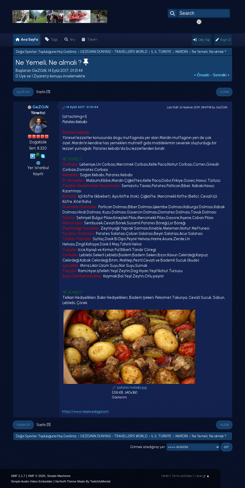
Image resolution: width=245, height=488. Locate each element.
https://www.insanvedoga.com (85, 411)
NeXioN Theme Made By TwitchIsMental (82, 481)
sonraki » (221, 75)
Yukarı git (23, 425)
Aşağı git (23, 92)
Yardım (165, 476)
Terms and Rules (182, 476)
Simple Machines (59, 475)
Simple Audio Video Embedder (32, 481)
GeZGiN (40, 106)
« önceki (201, 75)
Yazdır (224, 92)
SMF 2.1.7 (18, 475)
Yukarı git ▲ (202, 476)
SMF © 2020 (36, 475)
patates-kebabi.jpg (129, 387)
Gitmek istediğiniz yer (147, 447)
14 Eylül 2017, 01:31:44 (82, 107)
